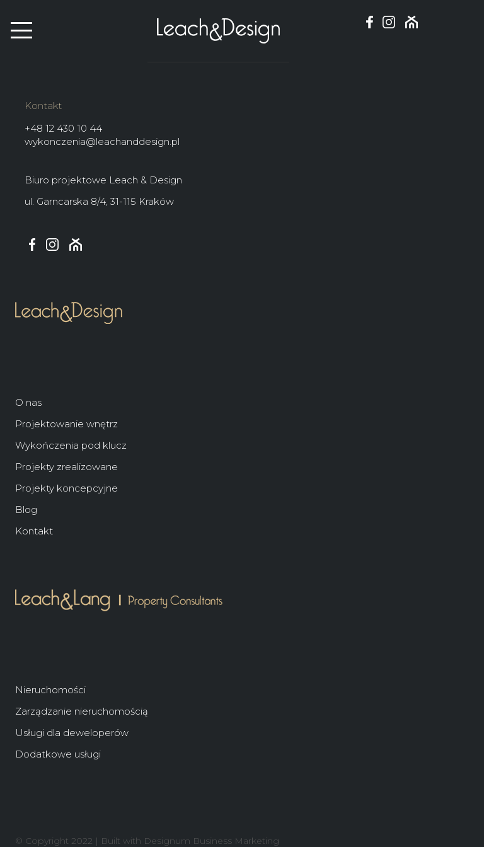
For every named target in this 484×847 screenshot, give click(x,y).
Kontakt (34, 531)
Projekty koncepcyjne (66, 488)
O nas (28, 402)
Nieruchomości (50, 690)
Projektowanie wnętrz (66, 424)
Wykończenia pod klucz (71, 445)
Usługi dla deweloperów (72, 733)
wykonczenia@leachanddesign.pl (102, 141)
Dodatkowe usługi (58, 754)
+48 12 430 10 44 (63, 128)
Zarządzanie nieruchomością (81, 711)
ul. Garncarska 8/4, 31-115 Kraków (99, 201)
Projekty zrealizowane (66, 467)
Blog (26, 510)
